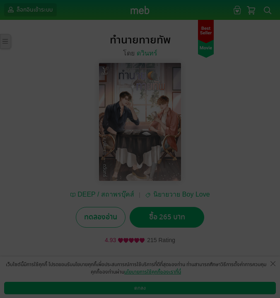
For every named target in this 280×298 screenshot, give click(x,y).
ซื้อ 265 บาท (167, 217)
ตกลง (140, 288)
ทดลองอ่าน (100, 217)
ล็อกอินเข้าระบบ (29, 9)
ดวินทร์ (147, 53)
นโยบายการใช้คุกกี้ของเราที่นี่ (152, 272)
